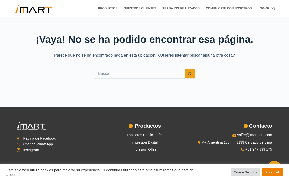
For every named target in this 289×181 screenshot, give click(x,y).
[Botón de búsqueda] (190, 74)
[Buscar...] (139, 74)
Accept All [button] (272, 172)
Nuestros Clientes (140, 8)
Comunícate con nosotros (229, 8)
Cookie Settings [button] (245, 172)
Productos (107, 8)
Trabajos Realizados (181, 8)
